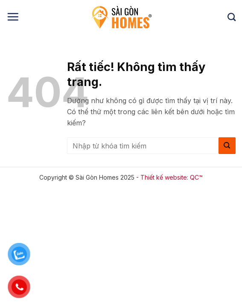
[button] (12, 17)
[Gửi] (227, 145)
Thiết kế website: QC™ (171, 177)
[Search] (231, 17)
